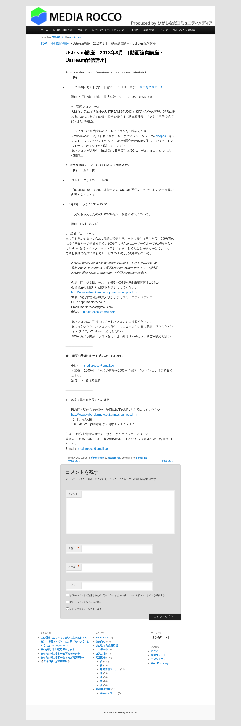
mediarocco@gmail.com (99, 311)
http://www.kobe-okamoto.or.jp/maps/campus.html (104, 292)
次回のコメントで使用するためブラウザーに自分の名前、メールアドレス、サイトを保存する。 (118, 595)
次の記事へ (168, 461)
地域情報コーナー (110, 669)
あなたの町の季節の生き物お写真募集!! (62, 657)
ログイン (156, 651)
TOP (44, 43)
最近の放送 (149, 29)
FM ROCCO (102, 637)
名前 (73, 548)
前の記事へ (73, 461)
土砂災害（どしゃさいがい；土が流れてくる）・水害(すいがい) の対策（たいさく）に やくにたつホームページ (65, 641)
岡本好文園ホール (152, 87)
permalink (141, 457)
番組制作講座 (60, 43)
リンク (164, 29)
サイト (72, 585)
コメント (73, 494)
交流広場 (101, 653)
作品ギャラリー (108, 693)
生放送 (135, 29)
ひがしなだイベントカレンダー (109, 29)
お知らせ (82, 29)
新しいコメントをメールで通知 (85, 602)
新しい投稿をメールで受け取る (85, 609)
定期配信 (101, 657)
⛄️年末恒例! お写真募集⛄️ (55, 661)
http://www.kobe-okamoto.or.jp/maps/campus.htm (104, 414)
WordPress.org (160, 663)
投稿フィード (158, 655)
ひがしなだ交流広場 (184, 29)
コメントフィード (161, 659)
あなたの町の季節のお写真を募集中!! (61, 653)
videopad (160, 136)
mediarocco (75, 37)
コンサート (102, 649)
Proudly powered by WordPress (120, 712)
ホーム (44, 29)
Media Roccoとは (62, 29)
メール (73, 567)
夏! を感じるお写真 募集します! (58, 649)
